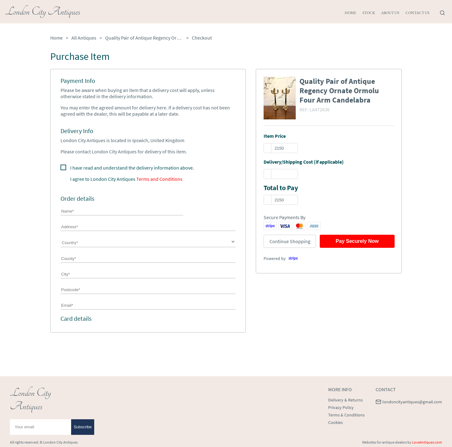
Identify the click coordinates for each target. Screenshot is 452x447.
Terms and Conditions (159, 179)
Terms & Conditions (346, 415)
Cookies (335, 422)
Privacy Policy (341, 407)
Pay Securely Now (357, 241)
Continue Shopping (290, 241)
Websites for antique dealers (384, 442)
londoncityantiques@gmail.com (412, 402)
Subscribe (83, 427)
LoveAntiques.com (427, 442)
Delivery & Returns (345, 400)
